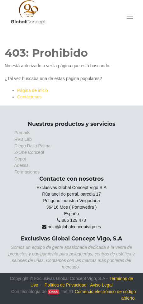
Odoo (53, 292)
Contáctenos (29, 96)
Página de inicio (32, 90)
